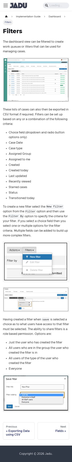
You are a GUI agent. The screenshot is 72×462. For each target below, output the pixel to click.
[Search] (56, 5)
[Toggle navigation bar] (5, 5)
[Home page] (6, 17)
